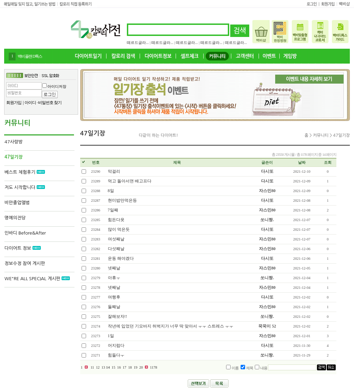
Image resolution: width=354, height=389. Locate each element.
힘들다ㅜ (116, 355)
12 (98, 367)
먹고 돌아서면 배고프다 (129, 181)
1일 (111, 335)
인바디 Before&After (25, 233)
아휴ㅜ (114, 277)
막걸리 (114, 171)
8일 (111, 190)
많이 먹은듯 (119, 229)
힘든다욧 (116, 219)
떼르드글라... (138, 42)
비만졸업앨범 (17, 202)
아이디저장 (56, 86)
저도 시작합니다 (24, 187)
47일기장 (13, 157)
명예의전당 (15, 218)
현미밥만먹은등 (122, 200)
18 (130, 367)
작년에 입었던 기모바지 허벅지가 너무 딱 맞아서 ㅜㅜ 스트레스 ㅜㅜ (170, 326)
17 (124, 367)
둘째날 (114, 306)
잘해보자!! (117, 316)
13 (103, 367)
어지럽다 (116, 345)
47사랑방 (13, 142)
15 (113, 367)
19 (135, 367)
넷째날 (114, 268)
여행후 (114, 297)
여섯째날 (116, 239)
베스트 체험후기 (24, 172)
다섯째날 (116, 248)
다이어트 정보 (22, 248)
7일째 (113, 210)
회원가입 (13, 102)
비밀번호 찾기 (50, 102)
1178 (153, 367)
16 (119, 367)
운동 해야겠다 (121, 258)
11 (92, 367)
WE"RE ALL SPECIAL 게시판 (37, 278)
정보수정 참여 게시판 (24, 263)
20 (141, 367)
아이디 (30, 102)
